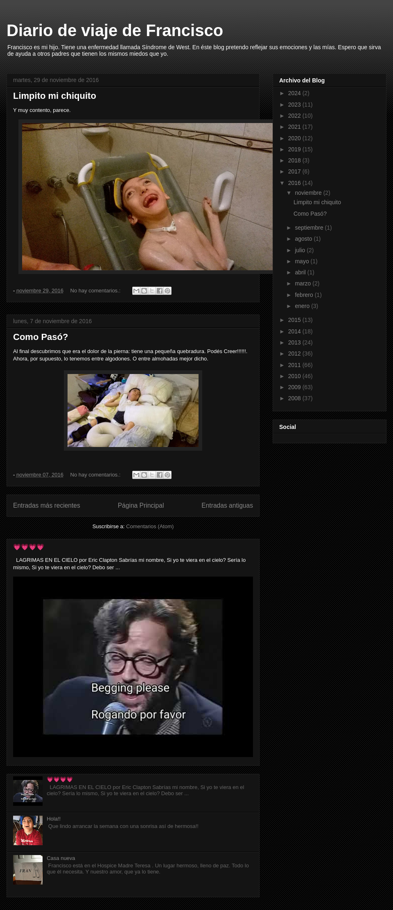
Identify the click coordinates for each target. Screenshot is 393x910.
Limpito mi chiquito (54, 96)
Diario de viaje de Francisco (115, 30)
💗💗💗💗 (28, 546)
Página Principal (141, 505)
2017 (295, 171)
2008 (295, 398)
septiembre (310, 227)
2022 (295, 115)
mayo (302, 261)
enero (303, 306)
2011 (295, 365)
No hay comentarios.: (96, 290)
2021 (295, 126)
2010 (295, 376)
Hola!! (54, 819)
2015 (295, 320)
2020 (295, 138)
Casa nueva (61, 858)
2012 (295, 353)
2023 (295, 104)
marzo (303, 283)
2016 (295, 183)
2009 (295, 387)
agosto (304, 238)
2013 (295, 342)
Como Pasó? (40, 337)
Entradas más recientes (46, 505)
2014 (295, 331)
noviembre (309, 192)
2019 (295, 149)
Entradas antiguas (227, 505)
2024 (295, 93)
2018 (295, 160)
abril (301, 272)
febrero (304, 295)
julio (301, 250)
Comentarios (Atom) (150, 526)
